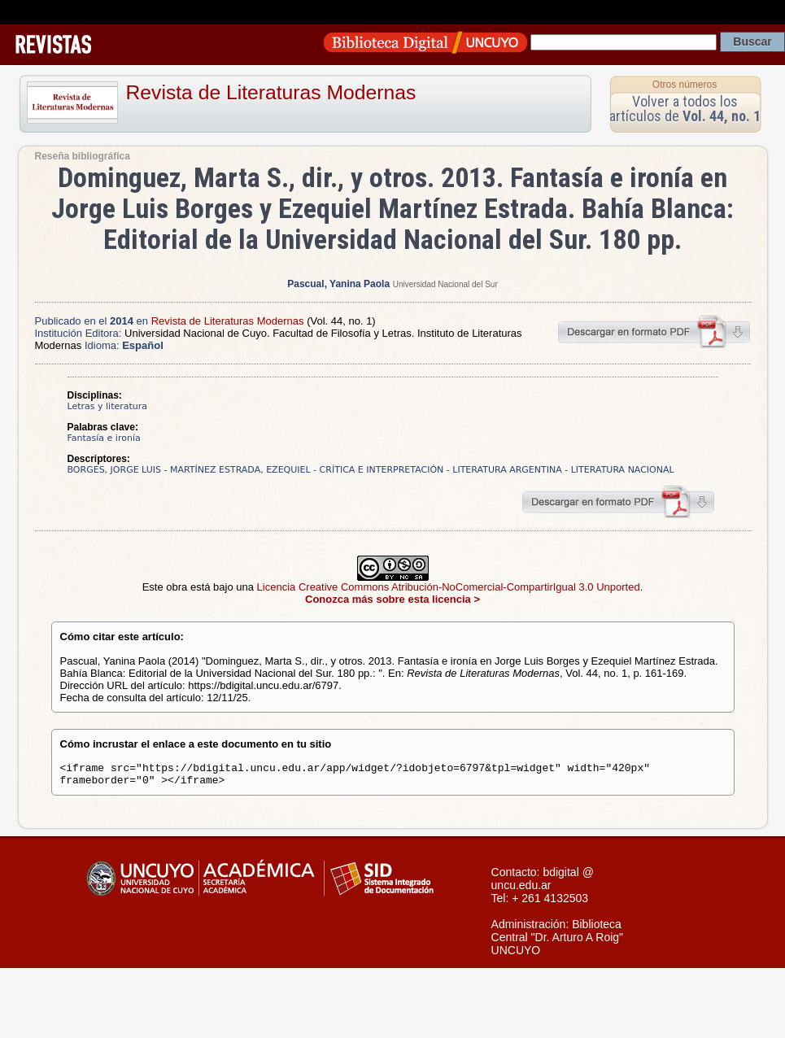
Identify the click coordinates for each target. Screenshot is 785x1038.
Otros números (684, 84)
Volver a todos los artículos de (685, 108)
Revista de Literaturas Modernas (271, 92)
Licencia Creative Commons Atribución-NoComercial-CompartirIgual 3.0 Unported (448, 587)
